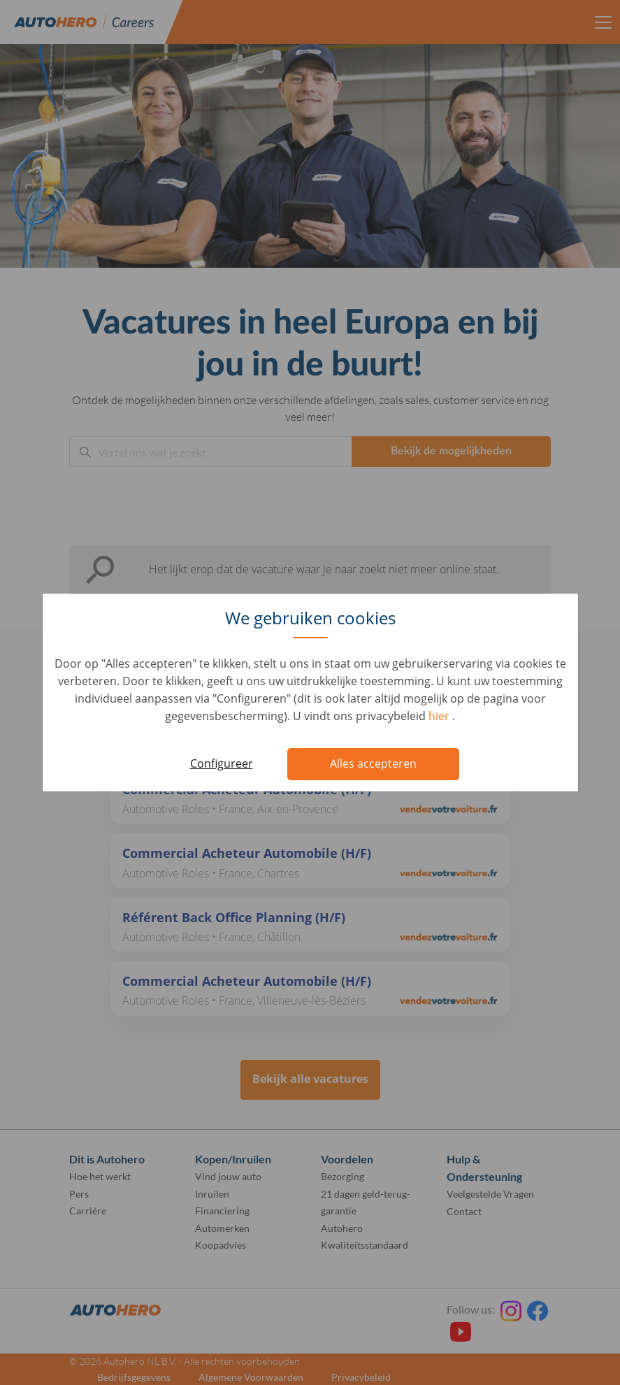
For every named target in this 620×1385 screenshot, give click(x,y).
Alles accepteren (373, 763)
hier (440, 716)
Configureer (221, 763)
